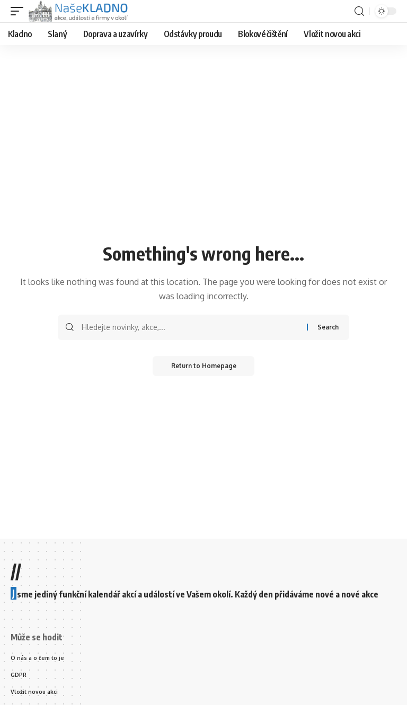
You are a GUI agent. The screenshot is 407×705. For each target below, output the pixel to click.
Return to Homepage (203, 366)
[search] (359, 11)
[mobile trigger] (20, 11)
